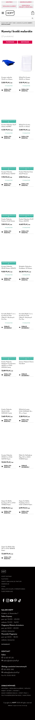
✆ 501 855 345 (7, 669)
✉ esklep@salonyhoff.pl (10, 672)
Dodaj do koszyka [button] (6, 90)
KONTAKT (5, 651)
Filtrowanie (10, 42)
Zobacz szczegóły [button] (6, 327)
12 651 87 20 (9, 658)
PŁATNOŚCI (4, 579)
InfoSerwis (10, 705)
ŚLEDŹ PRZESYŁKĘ (7, 591)
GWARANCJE (5, 584)
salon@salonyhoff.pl (10, 661)
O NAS (3, 586)
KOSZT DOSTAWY (6, 576)
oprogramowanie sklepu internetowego (20, 705)
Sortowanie (25, 42)
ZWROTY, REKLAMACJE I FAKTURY (11, 581)
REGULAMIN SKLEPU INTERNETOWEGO (13, 589)
